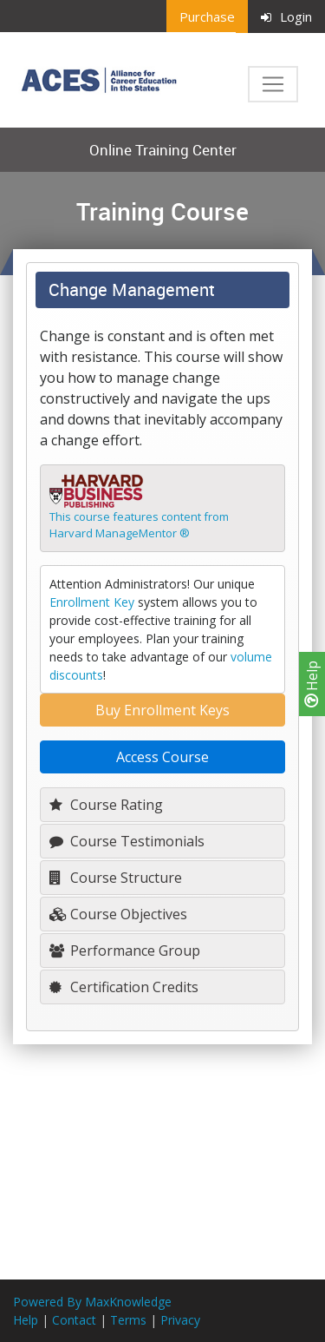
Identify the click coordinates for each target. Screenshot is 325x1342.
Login (286, 16)
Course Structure (115, 877)
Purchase (207, 16)
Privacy (180, 1320)
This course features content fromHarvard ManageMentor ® (139, 525)
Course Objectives (118, 914)
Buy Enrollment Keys (162, 710)
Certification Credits (123, 987)
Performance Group (124, 950)
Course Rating (106, 804)
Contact (74, 1320)
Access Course (162, 756)
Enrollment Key (91, 602)
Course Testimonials (127, 841)
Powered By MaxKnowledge (92, 1301)
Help (312, 684)
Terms (128, 1320)
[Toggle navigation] (273, 84)
